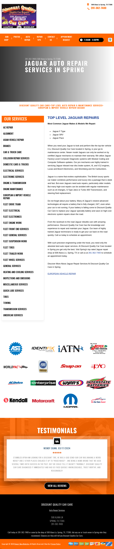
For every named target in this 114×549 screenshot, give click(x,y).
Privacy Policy (55, 546)
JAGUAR (81, 110)
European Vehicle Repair (62, 276)
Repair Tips (40, 38)
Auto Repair (27, 38)
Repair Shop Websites (21, 546)
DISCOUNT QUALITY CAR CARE (34, 107)
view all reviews (57, 488)
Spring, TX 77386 (54, 58)
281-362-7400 (98, 8)
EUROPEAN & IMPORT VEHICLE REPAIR (57, 110)
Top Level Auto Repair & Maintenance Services (76, 107)
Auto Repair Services (57, 512)
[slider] (57, 455)
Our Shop (6, 38)
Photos (17, 36)
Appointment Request (66, 38)
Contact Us (51, 38)
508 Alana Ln (42, 58)
